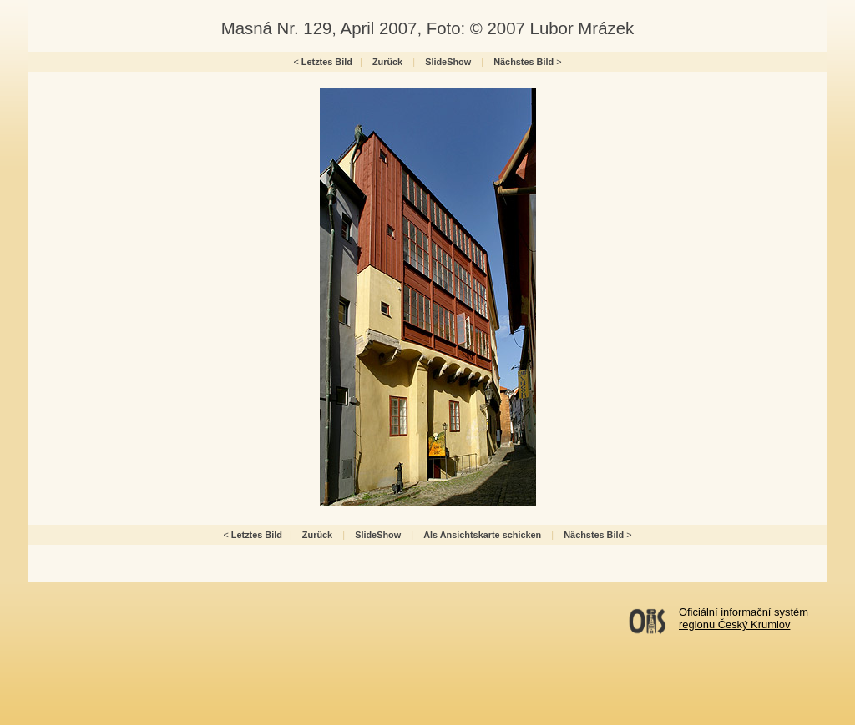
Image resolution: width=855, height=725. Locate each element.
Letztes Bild (326, 62)
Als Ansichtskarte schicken (482, 535)
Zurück (387, 62)
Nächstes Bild (523, 62)
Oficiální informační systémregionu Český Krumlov (743, 618)
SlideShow (448, 62)
